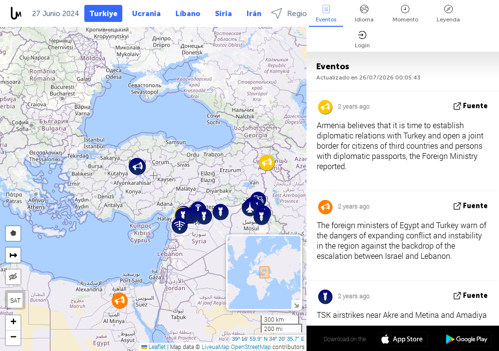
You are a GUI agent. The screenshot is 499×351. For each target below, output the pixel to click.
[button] (220, 211)
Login (362, 40)
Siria (223, 13)
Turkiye (103, 13)
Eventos (326, 14)
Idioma (364, 14)
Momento (405, 14)
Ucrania (146, 13)
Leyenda (448, 14)
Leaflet (153, 347)
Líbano (187, 13)
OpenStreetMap (251, 347)
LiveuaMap (216, 347)
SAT (15, 300)
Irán (254, 13)
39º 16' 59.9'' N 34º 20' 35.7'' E (268, 339)
